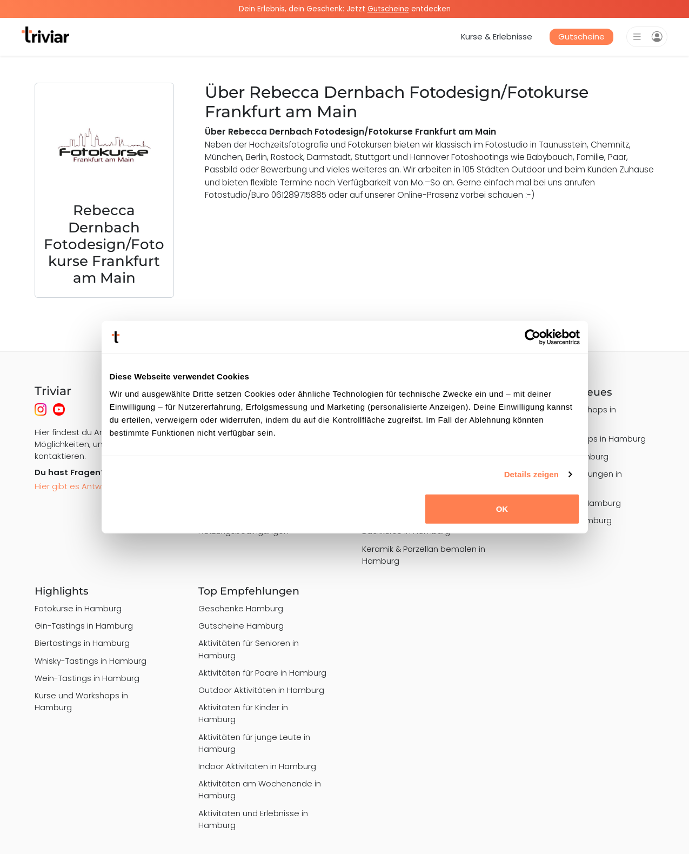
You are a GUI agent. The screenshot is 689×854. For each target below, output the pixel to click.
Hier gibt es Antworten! (80, 486)
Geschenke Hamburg (240, 608)
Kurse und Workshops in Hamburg (81, 701)
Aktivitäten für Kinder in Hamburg (243, 713)
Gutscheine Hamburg (241, 625)
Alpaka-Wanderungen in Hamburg (573, 479)
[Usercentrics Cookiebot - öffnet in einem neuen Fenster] (532, 337)
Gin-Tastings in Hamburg (84, 625)
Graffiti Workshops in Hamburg (585, 438)
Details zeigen (531, 474)
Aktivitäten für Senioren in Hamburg (248, 648)
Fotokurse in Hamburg (78, 608)
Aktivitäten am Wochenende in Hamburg (259, 789)
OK (502, 508)
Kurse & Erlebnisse (496, 36)
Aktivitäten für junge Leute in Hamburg (254, 743)
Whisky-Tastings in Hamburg (90, 660)
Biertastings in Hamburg (82, 643)
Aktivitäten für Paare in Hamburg (262, 672)
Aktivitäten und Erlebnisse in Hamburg (253, 819)
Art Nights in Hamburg (568, 520)
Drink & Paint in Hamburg (573, 503)
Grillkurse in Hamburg (566, 456)
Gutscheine (581, 36)
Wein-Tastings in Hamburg (87, 678)
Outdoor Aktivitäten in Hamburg (261, 690)
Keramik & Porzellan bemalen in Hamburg (423, 554)
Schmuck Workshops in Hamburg (570, 415)
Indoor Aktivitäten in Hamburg (257, 766)
